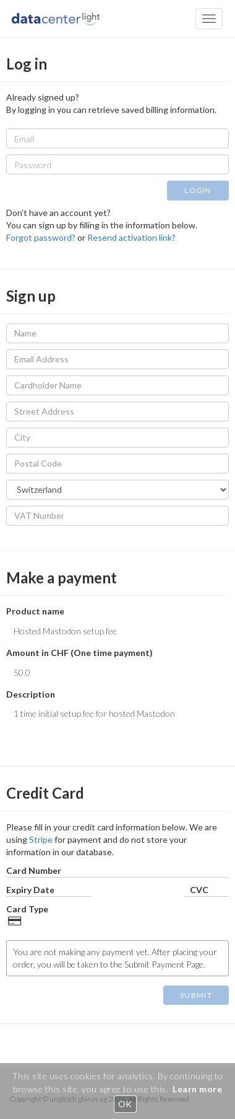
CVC (199, 889)
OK (125, 1104)
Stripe (41, 839)
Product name (35, 611)
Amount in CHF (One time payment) (79, 652)
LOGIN (198, 190)
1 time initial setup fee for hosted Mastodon (117, 722)
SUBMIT (196, 995)
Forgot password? (40, 237)
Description (30, 694)
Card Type (27, 909)
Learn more (197, 1089)
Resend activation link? (131, 237)
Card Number (33, 870)
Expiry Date (30, 889)
